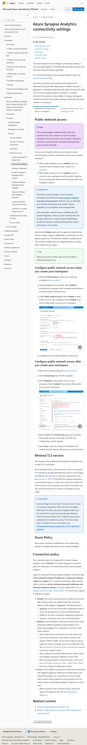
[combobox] (15, 20)
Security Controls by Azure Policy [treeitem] (17, 143)
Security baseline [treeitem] (16, 138)
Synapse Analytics (47, 17)
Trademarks (49, 743)
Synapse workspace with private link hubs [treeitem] (19, 203)
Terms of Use (37, 743)
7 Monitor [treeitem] (9, 85)
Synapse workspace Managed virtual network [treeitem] (18, 175)
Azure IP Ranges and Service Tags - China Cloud (58, 663)
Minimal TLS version (42, 49)
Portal (68, 9)
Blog (61, 740)
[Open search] (82, 3)
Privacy (56, 737)
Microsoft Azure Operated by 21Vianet (15, 740)
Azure (35, 17)
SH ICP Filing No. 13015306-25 (12, 737)
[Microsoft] (4, 3)
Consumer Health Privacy (20, 743)
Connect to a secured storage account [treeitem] (19, 210)
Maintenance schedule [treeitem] (16, 129)
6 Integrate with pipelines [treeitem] (15, 81)
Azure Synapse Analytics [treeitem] (13, 25)
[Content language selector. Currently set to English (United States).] (12, 731)
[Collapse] (27, 15)
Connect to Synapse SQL (42, 78)
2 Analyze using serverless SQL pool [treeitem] (17, 54)
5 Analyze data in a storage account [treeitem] (15, 75)
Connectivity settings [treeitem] (19, 164)
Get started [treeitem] (10, 44)
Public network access (42, 46)
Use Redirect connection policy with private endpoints (64, 647)
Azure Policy (39, 52)
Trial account (78, 9)
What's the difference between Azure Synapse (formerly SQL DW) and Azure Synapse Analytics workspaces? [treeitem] (16, 105)
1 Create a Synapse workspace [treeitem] (16, 49)
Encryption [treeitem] (13, 149)
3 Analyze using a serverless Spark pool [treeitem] (16, 61)
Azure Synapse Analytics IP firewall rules (53, 707)
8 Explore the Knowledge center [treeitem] (17, 89)
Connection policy (41, 55)
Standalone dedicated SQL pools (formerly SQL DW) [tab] (72, 109)
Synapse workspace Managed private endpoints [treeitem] (18, 185)
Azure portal (55, 280)
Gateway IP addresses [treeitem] (19, 168)
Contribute (70, 740)
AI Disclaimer (37, 740)
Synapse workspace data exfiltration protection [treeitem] (18, 195)
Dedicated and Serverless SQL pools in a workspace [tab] (45, 109)
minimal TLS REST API (46, 479)
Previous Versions (51, 740)
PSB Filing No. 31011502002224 (38, 737)
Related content (40, 58)
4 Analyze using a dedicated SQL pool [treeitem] (16, 68)
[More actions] (83, 17)
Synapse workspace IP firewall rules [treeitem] (19, 158)
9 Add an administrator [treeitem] (14, 93)
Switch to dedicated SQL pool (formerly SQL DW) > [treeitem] (15, 30)
